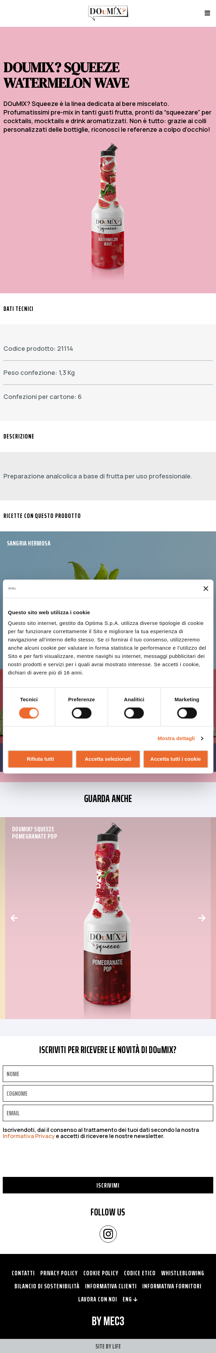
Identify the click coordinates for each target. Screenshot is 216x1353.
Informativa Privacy (29, 1136)
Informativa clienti (111, 1286)
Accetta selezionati (108, 759)
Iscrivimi (108, 1185)
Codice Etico (139, 1273)
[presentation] (55, 1163)
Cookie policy (101, 1273)
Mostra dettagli (176, 738)
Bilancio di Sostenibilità (47, 1286)
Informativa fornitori (172, 1286)
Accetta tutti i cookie (175, 759)
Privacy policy (59, 1273)
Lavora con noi (97, 1299)
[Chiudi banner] (205, 588)
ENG (130, 1299)
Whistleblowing (182, 1273)
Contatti (23, 1273)
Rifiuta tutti (40, 759)
